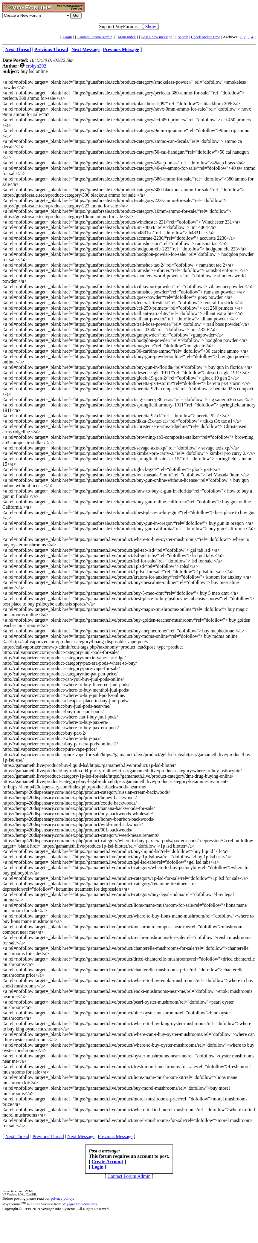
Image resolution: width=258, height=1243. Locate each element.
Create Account (107, 1161)
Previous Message (115, 1136)
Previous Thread (48, 1136)
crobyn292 (36, 65)
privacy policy (62, 1198)
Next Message (80, 1136)
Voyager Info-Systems (79, 1204)
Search (183, 37)
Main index (127, 37)
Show (150, 26)
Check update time (205, 37)
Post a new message (156, 37)
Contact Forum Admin (94, 37)
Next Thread (17, 1136)
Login (67, 37)
